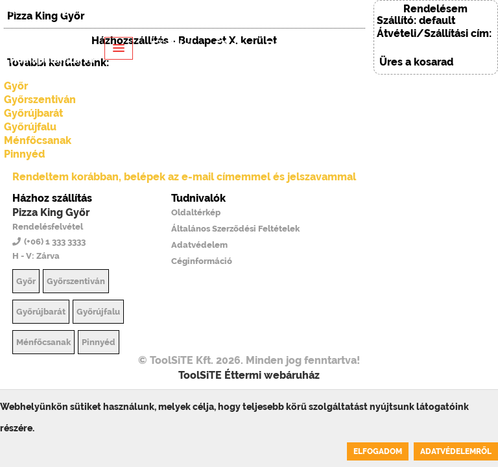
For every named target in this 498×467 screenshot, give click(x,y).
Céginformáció (201, 261)
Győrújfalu (30, 127)
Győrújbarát (40, 312)
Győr (26, 281)
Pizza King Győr (50, 212)
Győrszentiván (76, 281)
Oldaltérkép (195, 212)
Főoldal (172, 45)
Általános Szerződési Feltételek (235, 229)
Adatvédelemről (456, 451)
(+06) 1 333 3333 (97, 10)
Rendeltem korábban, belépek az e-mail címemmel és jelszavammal (184, 177)
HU (23, 10)
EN (50, 10)
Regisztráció (190, 94)
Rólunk (285, 45)
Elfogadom (377, 451)
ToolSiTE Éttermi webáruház (249, 375)
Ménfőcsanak (37, 140)
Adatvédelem (199, 245)
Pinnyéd (24, 154)
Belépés (159, 10)
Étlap (230, 45)
